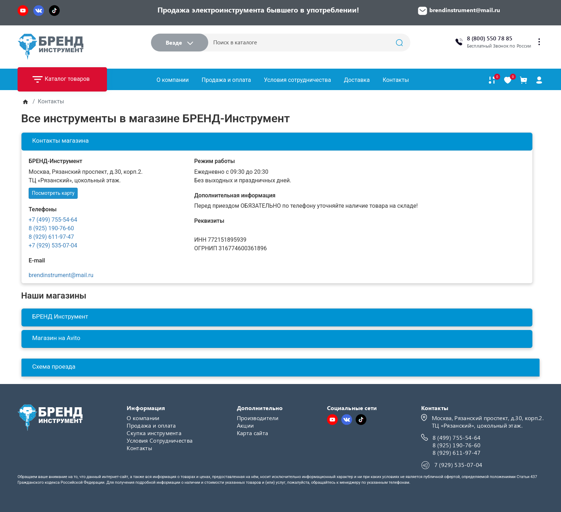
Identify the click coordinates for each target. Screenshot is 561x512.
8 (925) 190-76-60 (51, 228)
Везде (179, 42)
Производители (257, 418)
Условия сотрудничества (297, 80)
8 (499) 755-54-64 (456, 437)
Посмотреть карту (53, 193)
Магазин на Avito (56, 337)
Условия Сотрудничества (159, 440)
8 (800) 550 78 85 (489, 38)
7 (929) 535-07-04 (458, 464)
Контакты (395, 80)
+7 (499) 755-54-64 (53, 219)
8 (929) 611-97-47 (51, 236)
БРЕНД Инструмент (60, 316)
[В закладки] (507, 80)
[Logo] (50, 46)
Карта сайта (252, 433)
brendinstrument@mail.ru (61, 275)
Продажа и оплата (226, 80)
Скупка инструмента (154, 433)
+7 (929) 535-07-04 (53, 245)
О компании (173, 80)
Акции (245, 425)
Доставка (357, 80)
